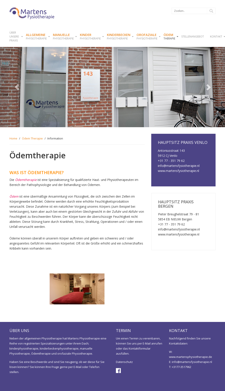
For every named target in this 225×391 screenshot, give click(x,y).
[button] (17, 87)
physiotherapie (36, 36)
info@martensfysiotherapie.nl (192, 362)
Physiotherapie (63, 36)
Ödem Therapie (32, 138)
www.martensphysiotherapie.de (190, 357)
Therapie (169, 36)
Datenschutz (124, 362)
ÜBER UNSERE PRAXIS (14, 36)
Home (13, 138)
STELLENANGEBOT (192, 36)
